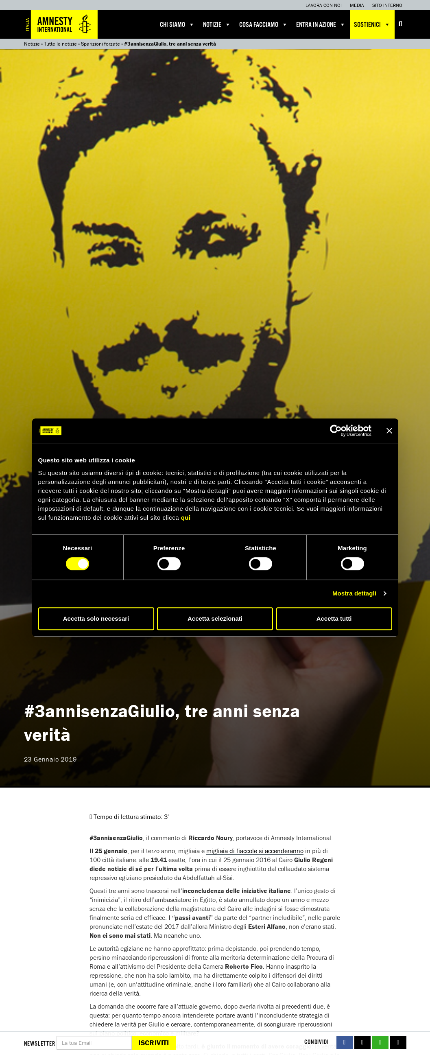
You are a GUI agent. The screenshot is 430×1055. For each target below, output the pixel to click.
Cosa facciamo (263, 24)
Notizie (217, 24)
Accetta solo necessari (96, 618)
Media (357, 5)
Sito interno (387, 5)
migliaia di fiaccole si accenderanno (254, 851)
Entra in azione (321, 24)
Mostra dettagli (354, 593)
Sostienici (372, 24)
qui (186, 517)
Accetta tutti (334, 618)
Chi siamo (177, 24)
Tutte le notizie (60, 43)
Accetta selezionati (215, 618)
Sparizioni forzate (100, 43)
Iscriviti (153, 1042)
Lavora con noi (324, 5)
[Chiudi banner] (389, 430)
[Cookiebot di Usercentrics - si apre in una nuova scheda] (335, 431)
